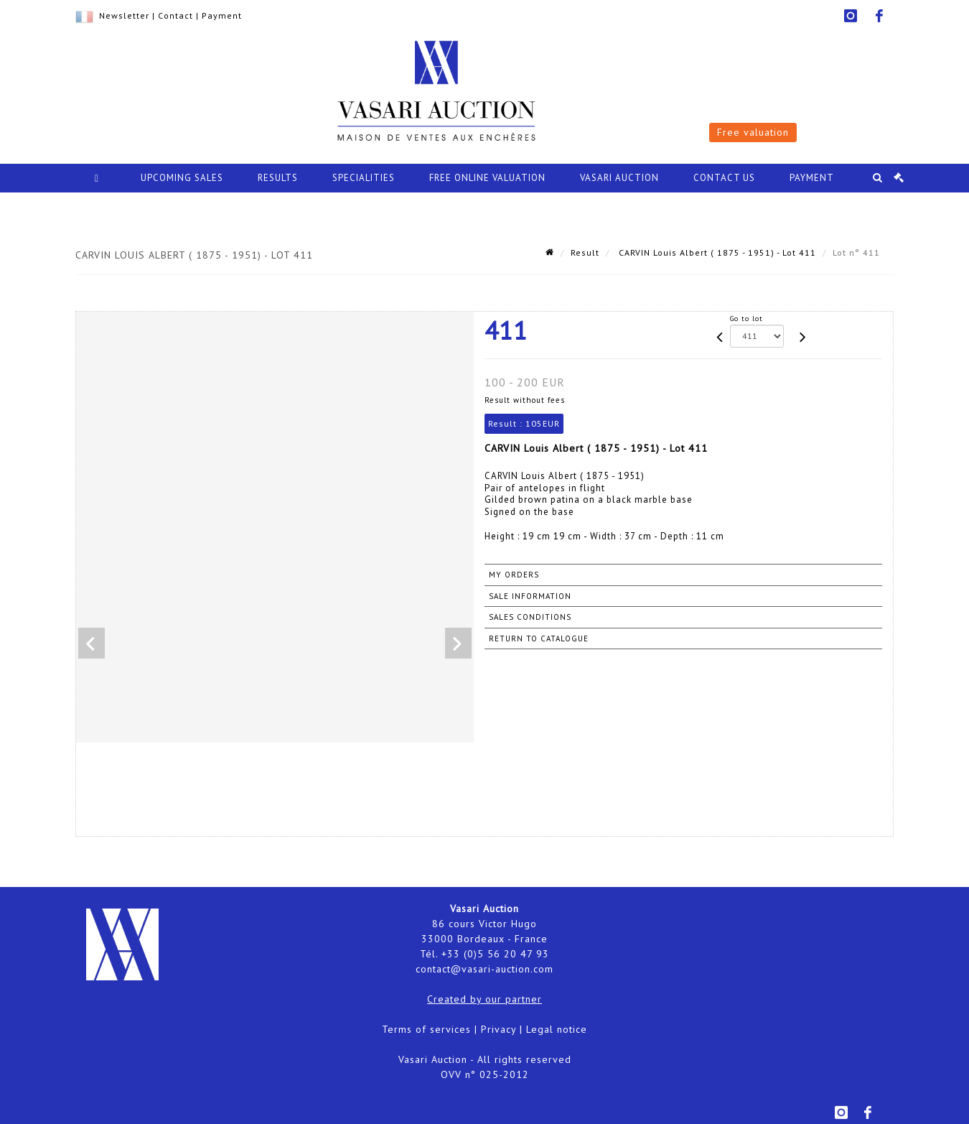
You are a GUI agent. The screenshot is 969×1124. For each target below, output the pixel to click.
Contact (175, 15)
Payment (222, 15)
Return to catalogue (539, 638)
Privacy (498, 1029)
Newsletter (124, 15)
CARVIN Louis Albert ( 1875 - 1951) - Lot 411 (716, 252)
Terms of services (426, 1029)
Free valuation (753, 132)
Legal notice (556, 1029)
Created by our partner (484, 999)
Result (585, 252)
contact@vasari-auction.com (484, 968)
